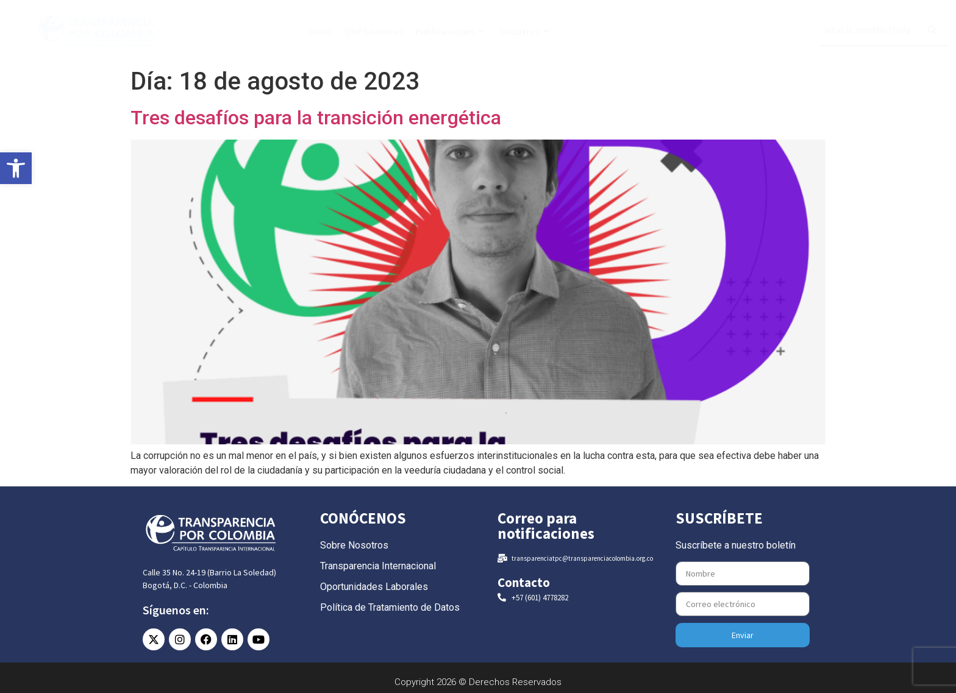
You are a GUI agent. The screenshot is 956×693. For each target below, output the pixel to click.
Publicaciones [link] (449, 31)
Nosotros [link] (524, 31)
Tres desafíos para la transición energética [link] (315, 117)
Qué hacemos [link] (373, 31)
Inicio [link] (320, 31)
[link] (16, 168)
